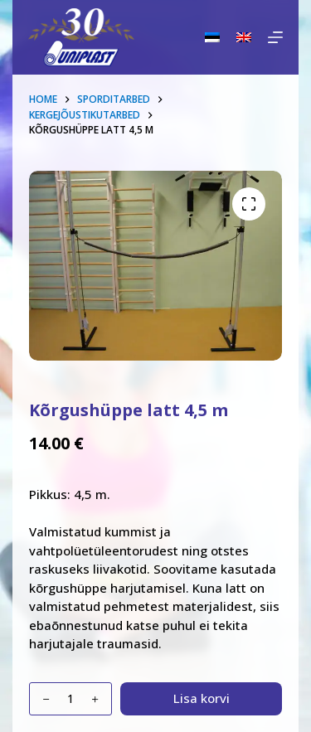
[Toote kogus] (70, 698)
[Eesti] (212, 37)
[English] (243, 37)
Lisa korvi (201, 698)
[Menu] (275, 37)
